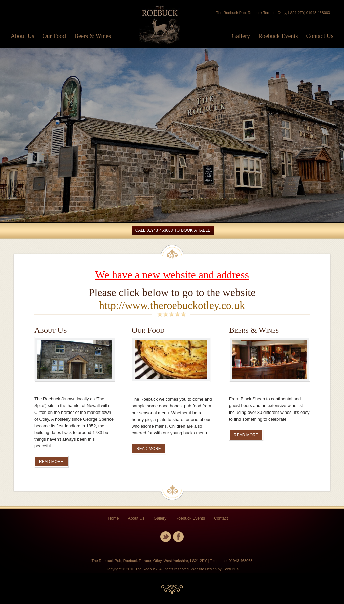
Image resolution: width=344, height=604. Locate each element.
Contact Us (320, 36)
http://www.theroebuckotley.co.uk (172, 305)
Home (113, 518)
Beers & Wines (92, 36)
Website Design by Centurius (215, 569)
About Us (22, 36)
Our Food (54, 36)
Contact (221, 518)
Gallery (241, 36)
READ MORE (51, 461)
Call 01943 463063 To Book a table (172, 230)
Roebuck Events (278, 36)
